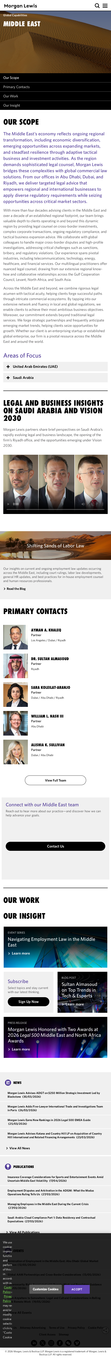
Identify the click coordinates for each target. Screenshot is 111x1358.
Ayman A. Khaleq (46, 630)
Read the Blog (16, 589)
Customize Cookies (45, 1289)
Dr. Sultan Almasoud (50, 659)
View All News (18, 1148)
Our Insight (11, 105)
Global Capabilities (15, 15)
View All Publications (23, 1232)
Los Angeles (38, 640)
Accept (76, 1289)
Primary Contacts (16, 87)
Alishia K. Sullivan (48, 745)
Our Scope (11, 78)
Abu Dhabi (47, 698)
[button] (97, 5)
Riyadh (62, 640)
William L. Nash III (47, 716)
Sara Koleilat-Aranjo (50, 687)
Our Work (10, 96)
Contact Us (55, 846)
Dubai (51, 640)
